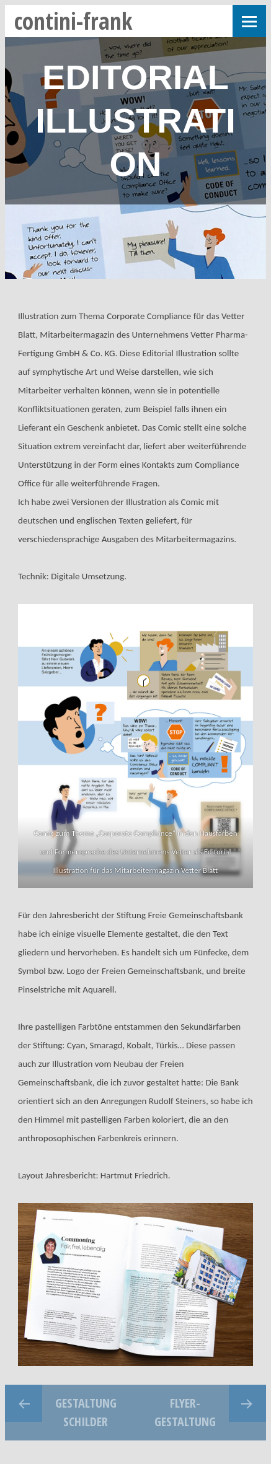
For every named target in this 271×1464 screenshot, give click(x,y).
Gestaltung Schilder (86, 1412)
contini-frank (73, 21)
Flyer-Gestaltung (185, 1412)
